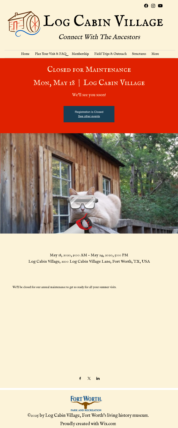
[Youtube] (160, 5)
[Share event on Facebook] (80, 378)
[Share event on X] (89, 378)
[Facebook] (146, 5)
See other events (89, 116)
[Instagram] (153, 5)
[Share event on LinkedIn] (98, 378)
